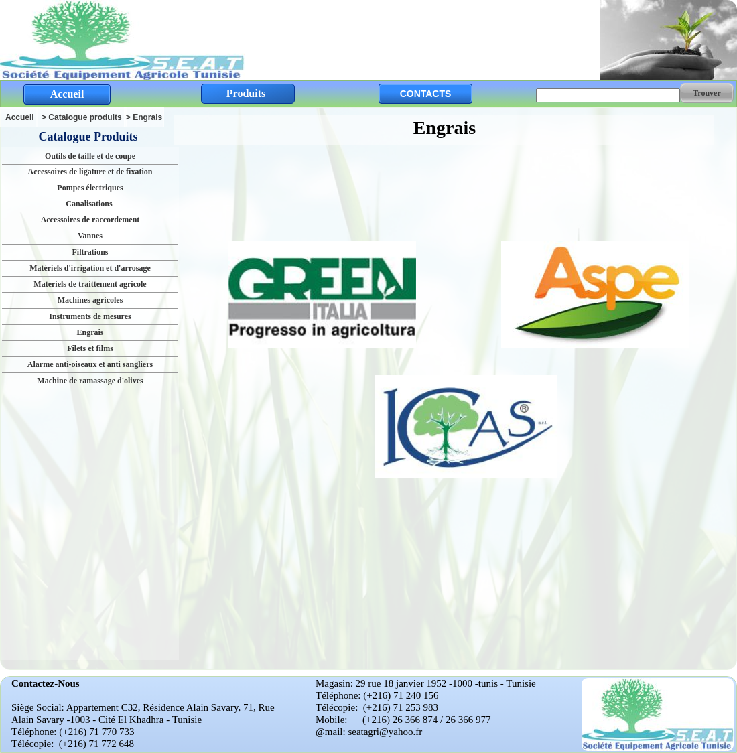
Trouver (707, 93)
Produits (245, 93)
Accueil (19, 117)
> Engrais (144, 117)
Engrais (89, 332)
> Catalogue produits (82, 117)
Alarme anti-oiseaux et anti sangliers (90, 364)
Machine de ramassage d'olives (90, 380)
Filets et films (90, 348)
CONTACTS (426, 93)
